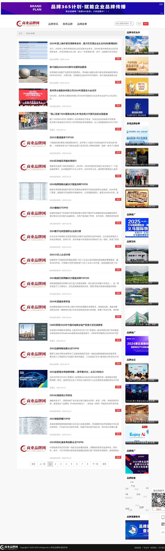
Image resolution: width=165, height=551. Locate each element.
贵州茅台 (129, 498)
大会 (132, 482)
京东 (148, 510)
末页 (104, 464)
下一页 (95, 464)
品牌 (141, 507)
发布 (146, 497)
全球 (126, 489)
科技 (137, 489)
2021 (137, 506)
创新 (127, 509)
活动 (138, 494)
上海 (130, 510)
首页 (21, 33)
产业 (133, 486)
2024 (148, 488)
